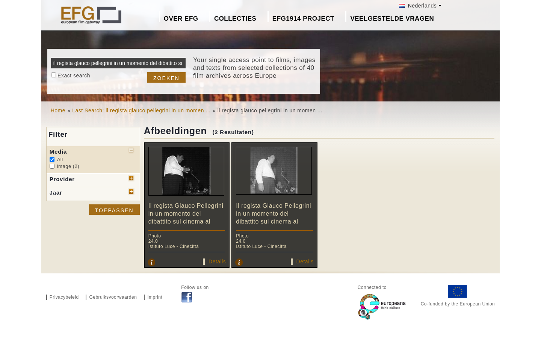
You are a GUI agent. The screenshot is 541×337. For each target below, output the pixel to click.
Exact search (73, 76)
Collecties (235, 18)
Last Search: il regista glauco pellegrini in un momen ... (141, 110)
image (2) (68, 166)
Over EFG (181, 18)
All (60, 159)
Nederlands (418, 6)
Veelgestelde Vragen (392, 18)
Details (217, 261)
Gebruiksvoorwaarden (113, 297)
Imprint (154, 297)
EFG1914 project (303, 18)
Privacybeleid (64, 297)
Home (58, 110)
